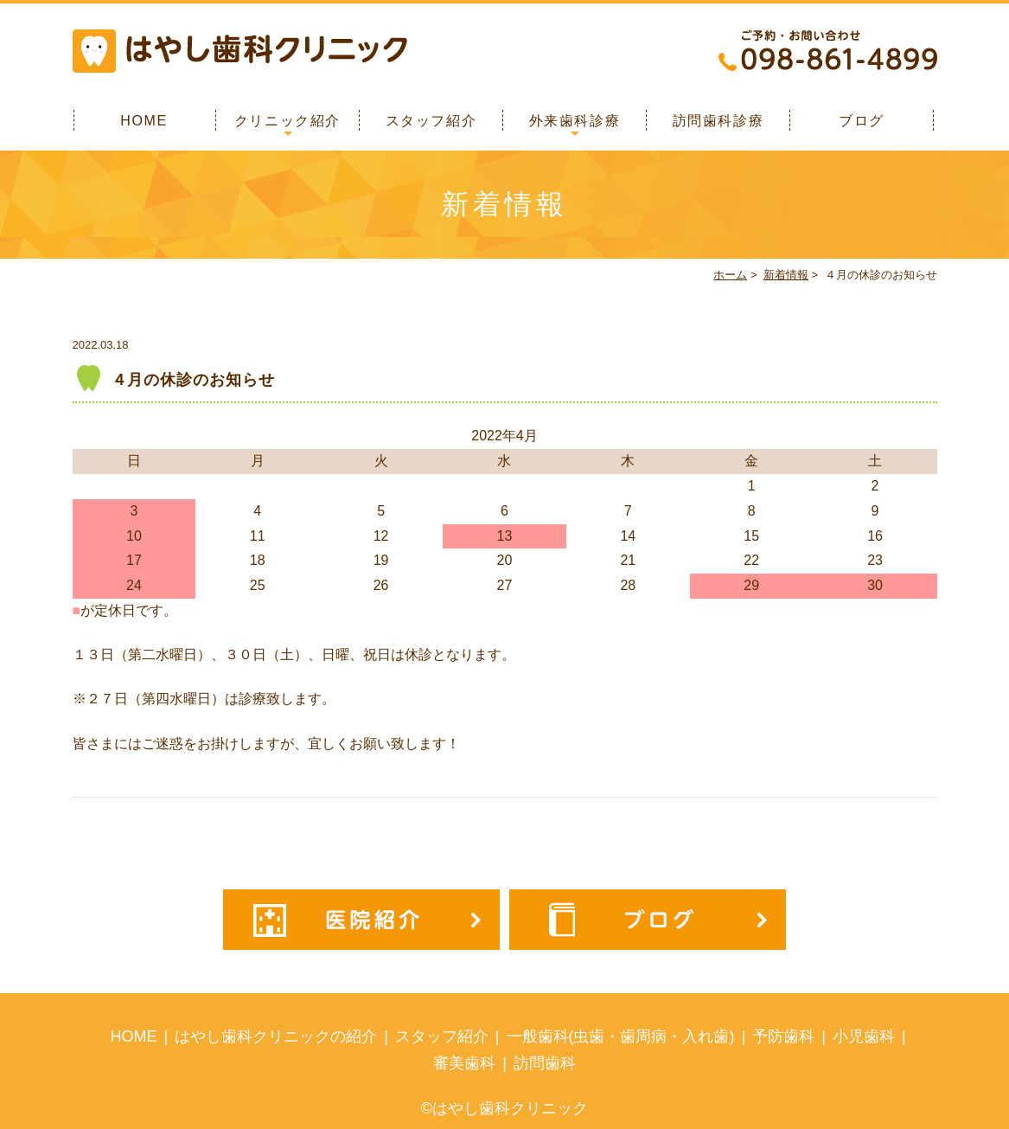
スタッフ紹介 (431, 120)
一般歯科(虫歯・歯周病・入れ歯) (621, 1036)
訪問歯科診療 (718, 120)
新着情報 (785, 274)
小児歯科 (864, 1036)
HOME (143, 120)
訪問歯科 (545, 1063)
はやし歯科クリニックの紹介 (276, 1036)
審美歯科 (464, 1063)
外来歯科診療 (575, 120)
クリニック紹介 (287, 120)
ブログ (861, 120)
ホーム (730, 274)
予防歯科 (783, 1036)
